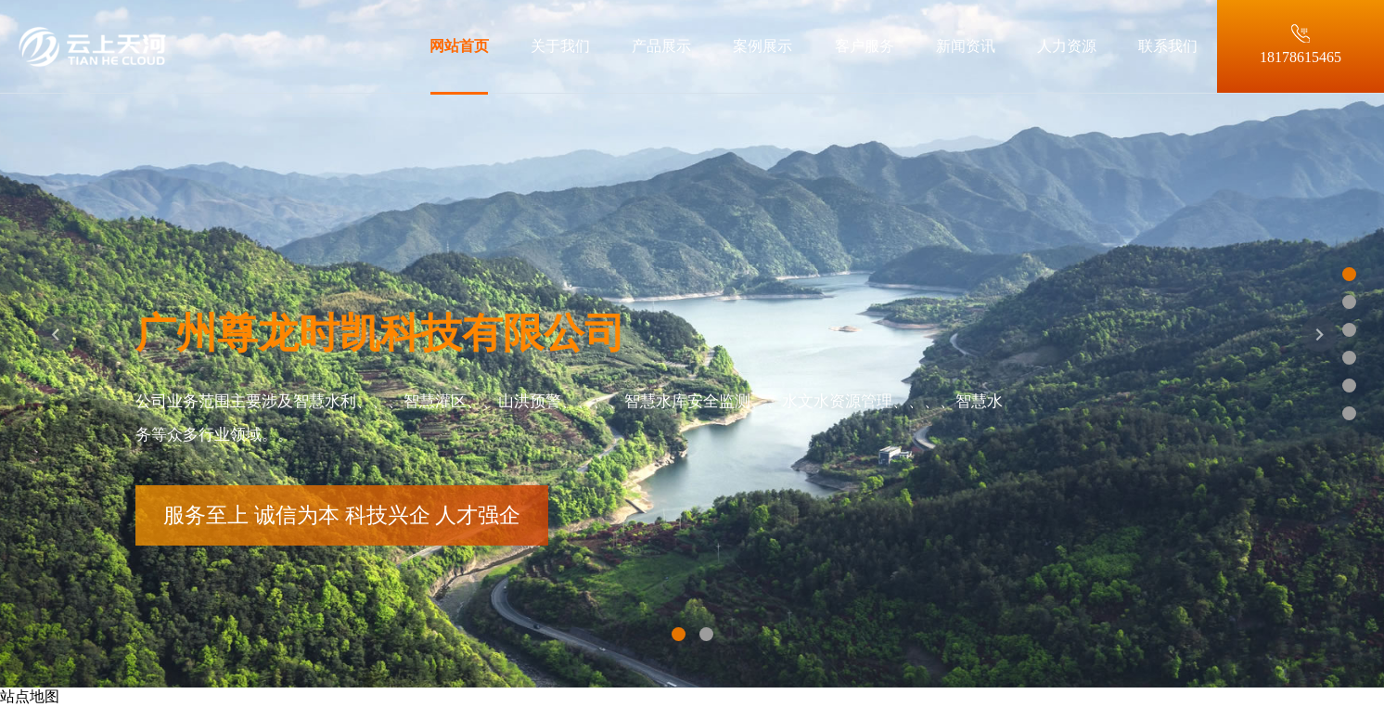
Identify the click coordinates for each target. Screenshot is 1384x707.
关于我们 (560, 46)
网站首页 (459, 46)
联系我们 (1168, 46)
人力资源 (1066, 46)
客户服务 (864, 46)
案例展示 (762, 46)
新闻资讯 (965, 46)
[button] (56, 353)
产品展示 (661, 46)
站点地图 (29, 696)
